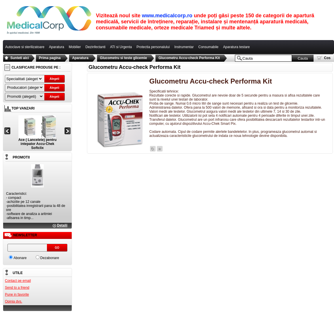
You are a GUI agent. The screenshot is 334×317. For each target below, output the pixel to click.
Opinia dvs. (13, 301)
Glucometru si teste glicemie (123, 58)
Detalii (62, 225)
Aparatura (80, 58)
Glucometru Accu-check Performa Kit (189, 58)
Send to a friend (17, 288)
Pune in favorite (17, 295)
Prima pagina (49, 58)
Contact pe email (18, 281)
